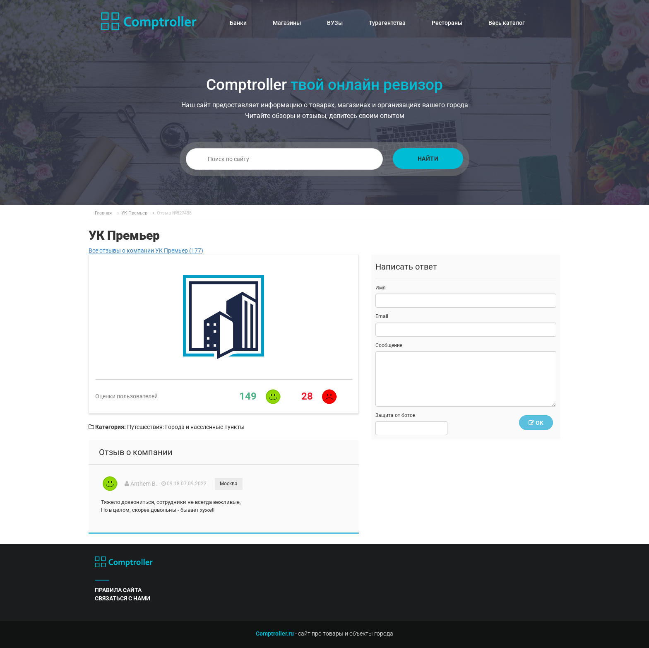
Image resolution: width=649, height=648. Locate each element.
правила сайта (118, 590)
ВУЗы (335, 22)
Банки (238, 22)
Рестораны (447, 22)
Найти (428, 158)
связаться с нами (122, 598)
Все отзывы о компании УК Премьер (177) (146, 250)
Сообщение (388, 345)
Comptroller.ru (275, 633)
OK (536, 422)
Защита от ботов (395, 415)
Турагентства (387, 22)
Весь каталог (506, 22)
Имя (380, 288)
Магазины (287, 22)
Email (381, 316)
